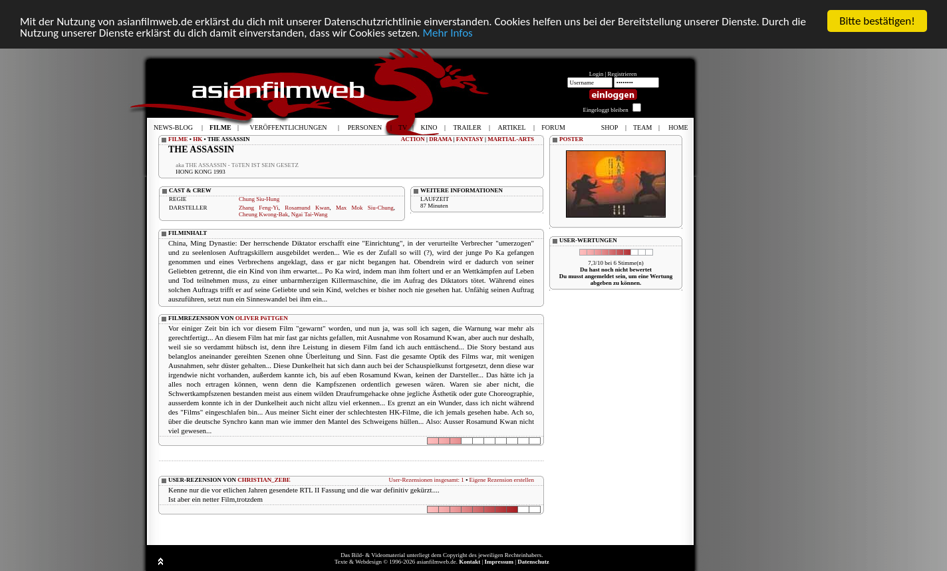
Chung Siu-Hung (259, 199)
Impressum (499, 561)
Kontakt (469, 561)
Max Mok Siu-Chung (365, 207)
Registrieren (622, 74)
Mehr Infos (447, 33)
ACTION (413, 139)
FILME (178, 139)
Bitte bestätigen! (877, 21)
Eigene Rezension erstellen (502, 479)
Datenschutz (533, 561)
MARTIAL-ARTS (510, 139)
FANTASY (469, 139)
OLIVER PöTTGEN (261, 318)
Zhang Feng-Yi (259, 207)
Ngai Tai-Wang (309, 214)
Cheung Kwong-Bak (263, 214)
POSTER (571, 139)
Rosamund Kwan (307, 207)
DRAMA (440, 139)
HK (197, 139)
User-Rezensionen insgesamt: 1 (426, 479)
